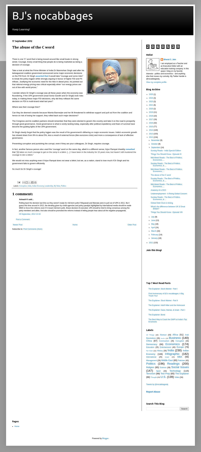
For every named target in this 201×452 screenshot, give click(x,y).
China (149, 341)
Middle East (167, 360)
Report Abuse (153, 392)
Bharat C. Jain (170, 59)
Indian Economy (38, 186)
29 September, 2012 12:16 (30, 214)
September (156, 147)
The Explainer (182, 373)
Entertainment (165, 347)
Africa (175, 335)
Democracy (151, 344)
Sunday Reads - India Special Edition (166, 151)
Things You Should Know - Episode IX (166, 154)
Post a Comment (23, 219)
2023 (151, 101)
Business (175, 337)
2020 (151, 109)
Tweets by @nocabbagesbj (157, 384)
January (154, 238)
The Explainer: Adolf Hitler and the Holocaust (166, 305)
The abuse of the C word (161, 175)
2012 (151, 137)
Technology (175, 371)
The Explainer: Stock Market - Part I (162, 289)
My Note (57, 186)
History (160, 351)
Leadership (49, 186)
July (153, 217)
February (155, 235)
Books (163, 338)
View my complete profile (156, 82)
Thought (154, 377)
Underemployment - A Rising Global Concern (169, 194)
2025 (151, 94)
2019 (151, 112)
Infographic (172, 353)
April (153, 227)
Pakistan (181, 360)
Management (151, 360)
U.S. (163, 376)
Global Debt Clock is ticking (162, 203)
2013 (151, 134)
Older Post (132, 225)
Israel (167, 357)
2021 (151, 105)
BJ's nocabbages (52, 16)
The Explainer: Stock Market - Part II (163, 301)
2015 (151, 127)
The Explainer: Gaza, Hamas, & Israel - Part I (166, 310)
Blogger (105, 438)
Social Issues (180, 367)
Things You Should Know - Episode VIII (167, 212)
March (154, 231)
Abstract (163, 335)
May (153, 224)
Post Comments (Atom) (32, 229)
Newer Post (17, 225)
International (151, 357)
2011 (151, 243)
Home (75, 225)
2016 (151, 123)
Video (177, 377)
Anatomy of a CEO (158, 190)
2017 (151, 119)
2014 (151, 130)
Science (163, 367)
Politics (63, 186)
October (154, 144)
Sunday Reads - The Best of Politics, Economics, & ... (165, 164)
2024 (151, 98)
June (153, 220)
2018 (151, 116)
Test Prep (165, 373)
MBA (179, 357)
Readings (173, 363)
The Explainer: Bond (156, 315)
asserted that (42, 76)
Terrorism (150, 373)
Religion (150, 367)
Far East (149, 351)
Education (150, 347)
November (155, 140)
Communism (164, 341)
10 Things (150, 335)
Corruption (23, 186)
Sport (158, 371)
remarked (130, 149)
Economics (172, 344)
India (29, 186)
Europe (180, 347)
